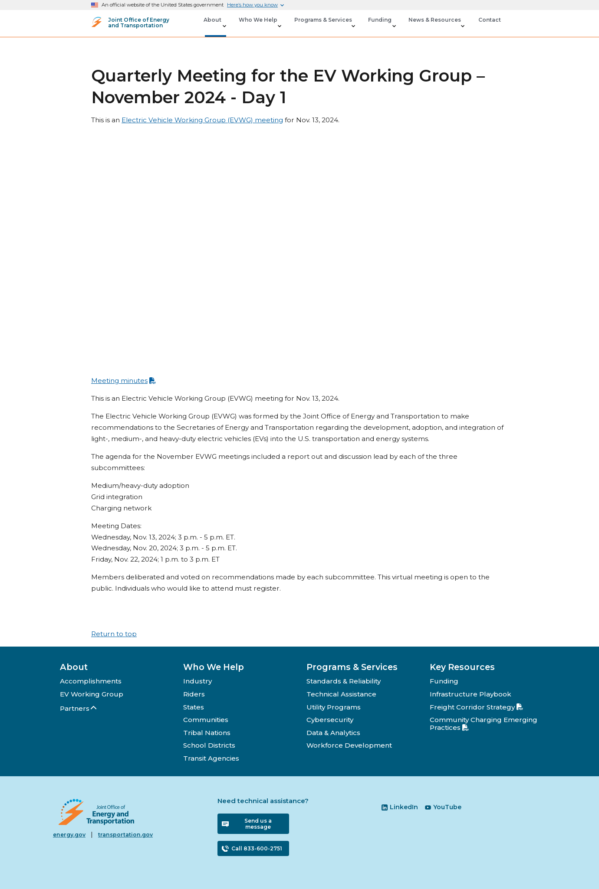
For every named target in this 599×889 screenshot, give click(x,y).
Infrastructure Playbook (470, 694)
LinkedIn (400, 807)
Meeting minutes (123, 380)
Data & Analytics (333, 733)
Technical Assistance (341, 694)
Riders (194, 694)
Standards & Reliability (343, 681)
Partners (79, 708)
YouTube (443, 807)
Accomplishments (91, 681)
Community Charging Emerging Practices (483, 724)
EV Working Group (91, 694)
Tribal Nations (206, 733)
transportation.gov (125, 834)
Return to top (114, 634)
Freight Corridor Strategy (476, 707)
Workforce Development (349, 745)
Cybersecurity (329, 720)
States (193, 707)
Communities (205, 720)
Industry (197, 681)
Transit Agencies (211, 758)
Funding (444, 681)
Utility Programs (333, 707)
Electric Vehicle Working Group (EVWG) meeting (202, 120)
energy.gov (69, 834)
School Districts (209, 745)
